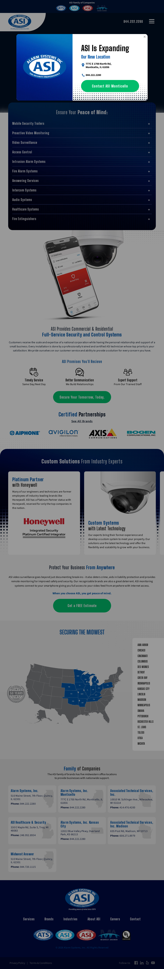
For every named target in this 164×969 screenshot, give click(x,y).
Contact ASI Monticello (110, 86)
